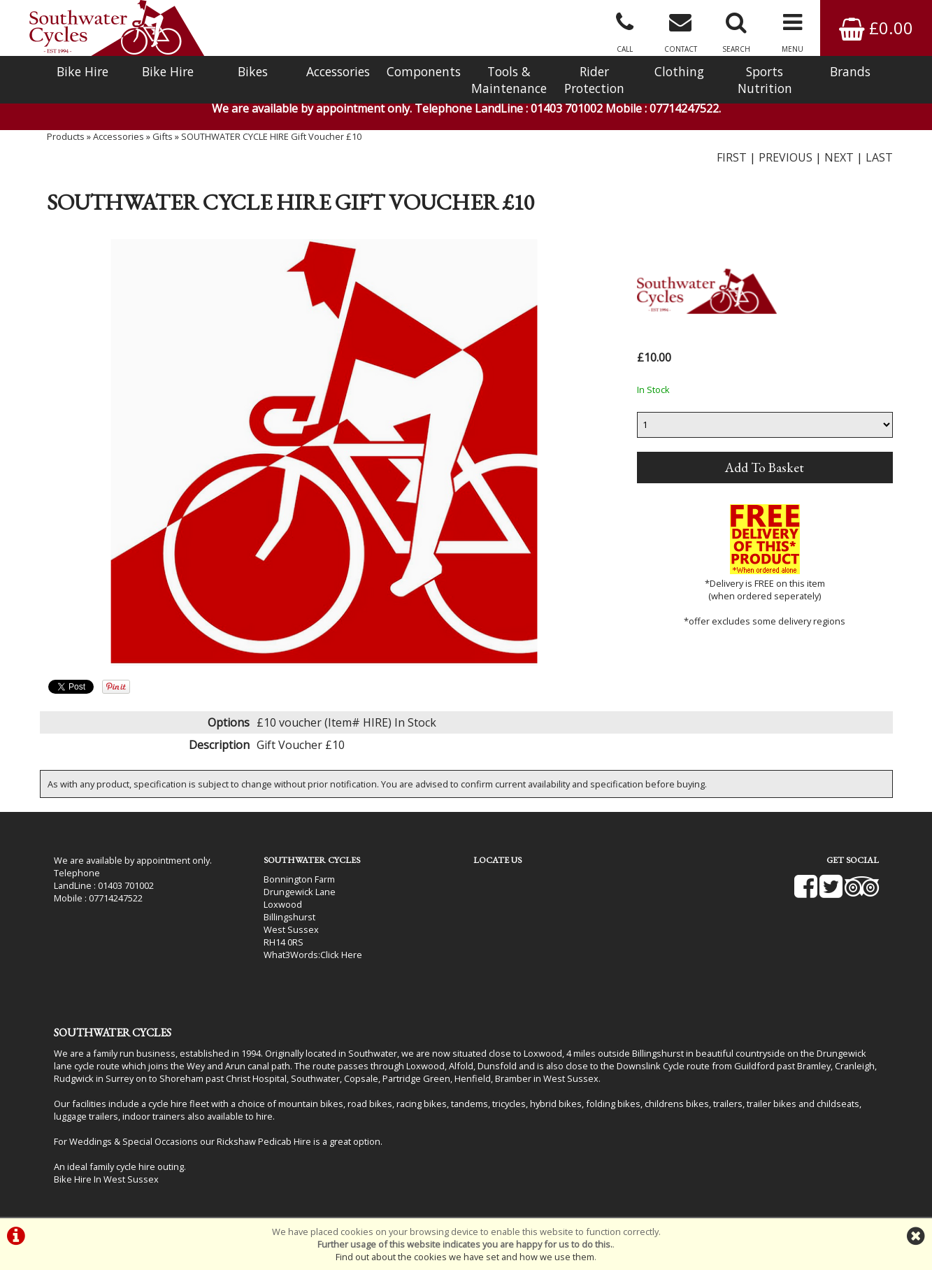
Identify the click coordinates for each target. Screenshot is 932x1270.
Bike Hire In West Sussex (106, 1179)
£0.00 (876, 27)
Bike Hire (82, 71)
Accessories (338, 71)
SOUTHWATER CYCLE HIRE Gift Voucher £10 (271, 136)
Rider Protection (594, 80)
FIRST (732, 157)
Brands (850, 71)
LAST (879, 157)
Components (424, 71)
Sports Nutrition (765, 80)
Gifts (162, 136)
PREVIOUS (785, 157)
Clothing (679, 71)
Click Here (341, 954)
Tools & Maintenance (509, 80)
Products (66, 136)
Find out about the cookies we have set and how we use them (465, 1256)
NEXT (839, 157)
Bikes (253, 71)
